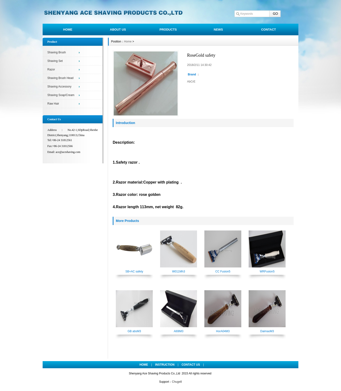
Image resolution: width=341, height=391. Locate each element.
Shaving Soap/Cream (60, 95)
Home (128, 41)
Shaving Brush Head (60, 78)
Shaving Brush (56, 52)
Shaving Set (55, 61)
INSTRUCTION (165, 364)
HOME (67, 29)
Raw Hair (53, 103)
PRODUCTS (168, 29)
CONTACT (268, 29)
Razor (51, 69)
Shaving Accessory (59, 86)
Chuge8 (177, 381)
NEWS (218, 29)
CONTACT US (191, 364)
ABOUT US (118, 29)
